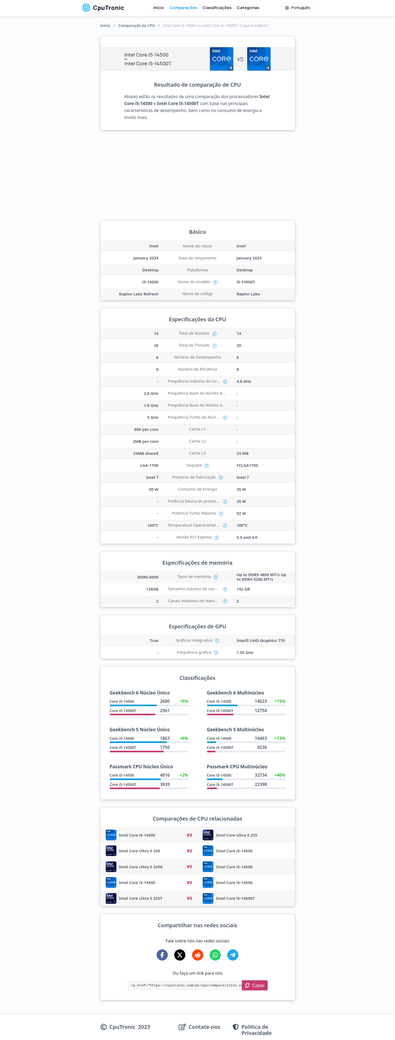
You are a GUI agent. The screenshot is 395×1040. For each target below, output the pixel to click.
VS (189, 835)
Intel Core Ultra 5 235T (140, 898)
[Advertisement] (197, 175)
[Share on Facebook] (162, 955)
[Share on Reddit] (197, 955)
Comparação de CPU (136, 25)
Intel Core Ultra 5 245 (139, 850)
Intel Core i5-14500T (235, 898)
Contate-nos (204, 1027)
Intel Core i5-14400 (137, 882)
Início (158, 7)
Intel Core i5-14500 (137, 835)
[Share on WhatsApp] (215, 955)
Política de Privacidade (257, 1030)
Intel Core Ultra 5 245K (141, 866)
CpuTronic (103, 7)
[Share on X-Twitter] (179, 955)
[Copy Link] (255, 985)
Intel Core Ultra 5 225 (236, 835)
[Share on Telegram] (232, 955)
